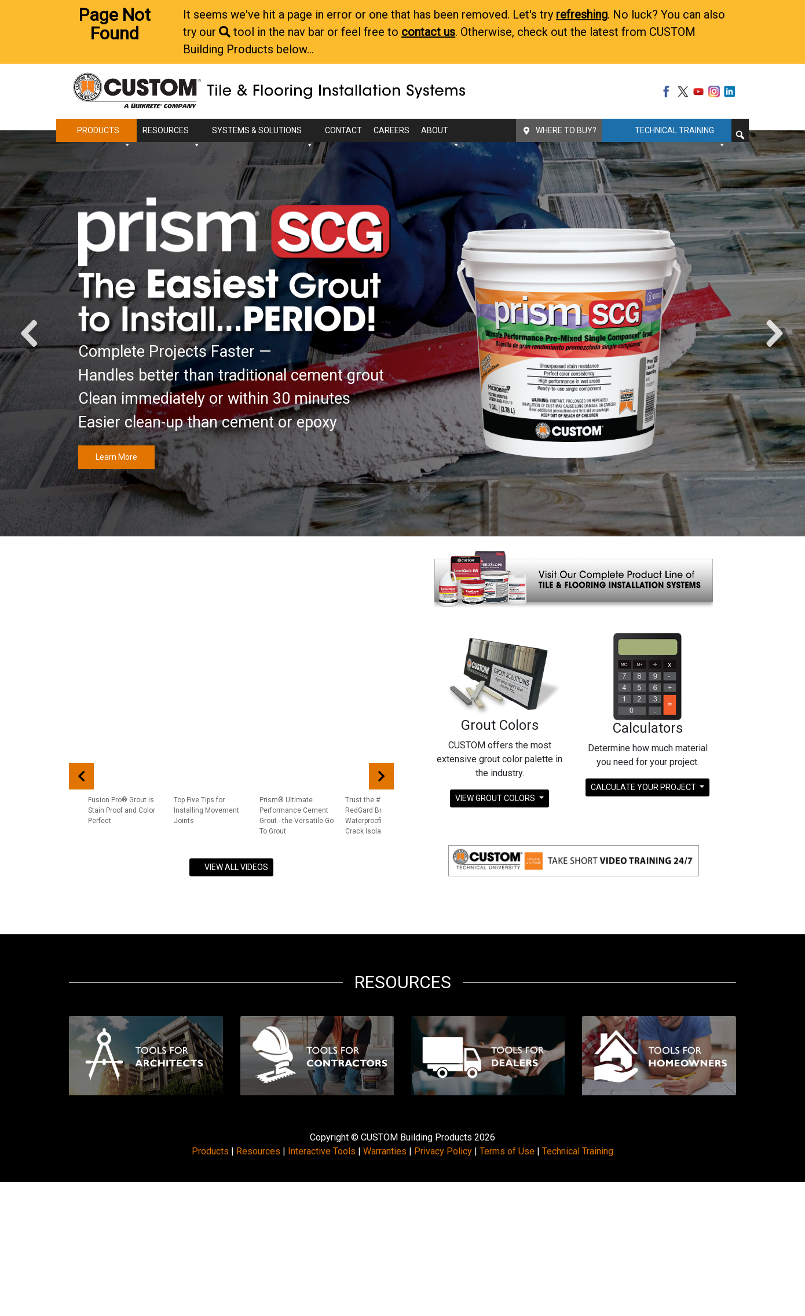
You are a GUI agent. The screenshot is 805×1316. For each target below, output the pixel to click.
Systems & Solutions (262, 134)
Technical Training (680, 134)
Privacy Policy (443, 1151)
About (440, 134)
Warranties (385, 1151)
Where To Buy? (566, 130)
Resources (171, 134)
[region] (402, 333)
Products (104, 134)
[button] (740, 135)
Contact (343, 130)
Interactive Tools (322, 1151)
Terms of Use (507, 1151)
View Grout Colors (496, 798)
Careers (391, 130)
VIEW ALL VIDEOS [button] (231, 867)
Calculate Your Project (644, 787)
